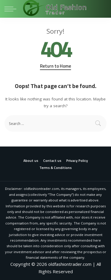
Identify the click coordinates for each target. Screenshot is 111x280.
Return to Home (55, 66)
